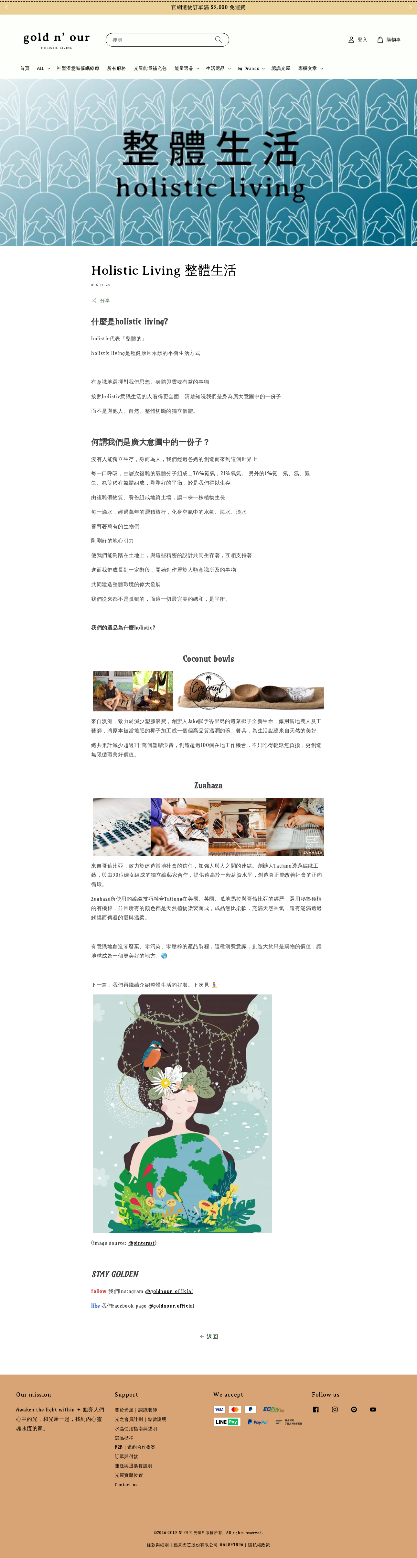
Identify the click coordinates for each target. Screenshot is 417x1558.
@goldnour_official (169, 1291)
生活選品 (215, 68)
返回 (208, 1337)
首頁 (24, 68)
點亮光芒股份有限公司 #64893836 (208, 1544)
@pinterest (141, 1243)
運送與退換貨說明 (134, 1466)
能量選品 (184, 68)
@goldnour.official (171, 1305)
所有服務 (116, 68)
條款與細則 (158, 1544)
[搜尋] (218, 39)
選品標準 (124, 1438)
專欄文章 (307, 68)
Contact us (126, 1484)
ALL (40, 68)
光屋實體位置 (129, 1475)
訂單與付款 (126, 1456)
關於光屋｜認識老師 (136, 1410)
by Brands (248, 68)
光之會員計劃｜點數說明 (141, 1419)
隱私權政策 (259, 1544)
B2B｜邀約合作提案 (135, 1447)
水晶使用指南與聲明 (136, 1429)
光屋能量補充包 (150, 68)
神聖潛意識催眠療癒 (78, 68)
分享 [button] (100, 301)
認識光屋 (281, 68)
